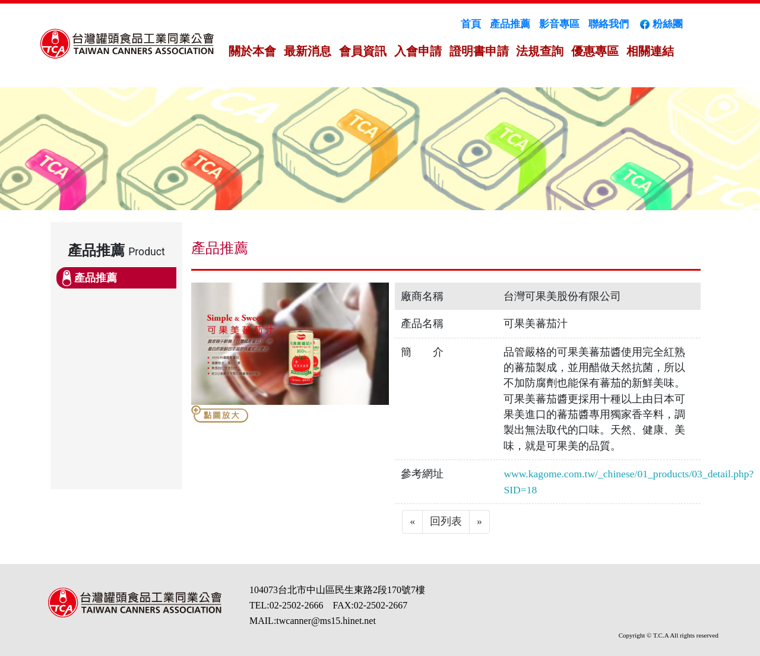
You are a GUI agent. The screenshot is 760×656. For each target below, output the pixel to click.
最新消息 (307, 51)
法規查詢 (539, 51)
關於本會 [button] (252, 51)
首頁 (471, 24)
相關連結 (650, 51)
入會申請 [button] (418, 51)
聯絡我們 (608, 24)
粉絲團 (660, 24)
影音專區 (559, 24)
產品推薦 (510, 24)
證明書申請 (479, 51)
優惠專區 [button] (595, 51)
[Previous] (412, 522)
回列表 (446, 521)
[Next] (479, 522)
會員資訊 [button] (363, 51)
